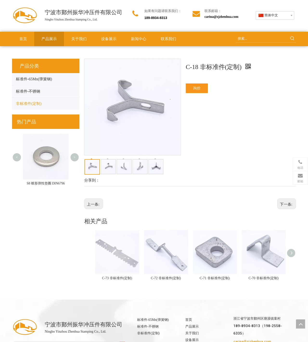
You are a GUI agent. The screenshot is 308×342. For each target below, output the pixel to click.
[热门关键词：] (292, 38)
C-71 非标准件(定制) (215, 278)
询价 (197, 88)
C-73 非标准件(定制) (117, 278)
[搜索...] (262, 38)
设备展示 (192, 340)
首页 (188, 320)
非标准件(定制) (29, 103)
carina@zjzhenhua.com (221, 17)
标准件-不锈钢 (28, 91)
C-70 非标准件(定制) (264, 278)
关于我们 (192, 333)
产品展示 (192, 326)
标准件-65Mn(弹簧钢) (34, 79)
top (300, 324)
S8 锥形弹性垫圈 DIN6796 (46, 183)
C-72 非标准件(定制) (166, 278)
